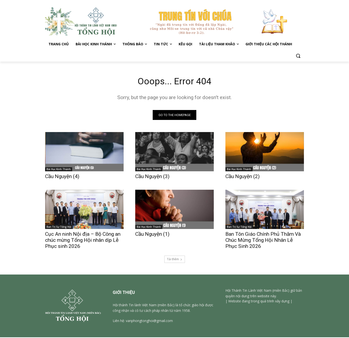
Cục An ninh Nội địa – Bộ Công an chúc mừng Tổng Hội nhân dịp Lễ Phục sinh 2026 (82, 241)
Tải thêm (174, 260)
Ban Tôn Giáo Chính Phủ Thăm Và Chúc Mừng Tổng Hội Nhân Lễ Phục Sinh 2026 (263, 241)
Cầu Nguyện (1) (152, 235)
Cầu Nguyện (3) (152, 177)
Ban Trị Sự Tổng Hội (59, 227)
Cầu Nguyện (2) (242, 177)
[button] (298, 56)
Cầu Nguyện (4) (62, 177)
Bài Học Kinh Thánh (59, 170)
